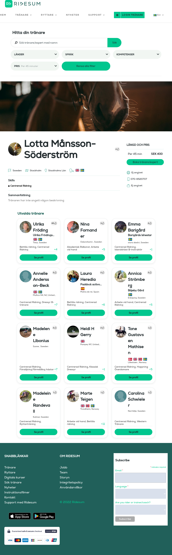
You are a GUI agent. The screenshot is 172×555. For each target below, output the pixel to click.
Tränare (10, 467)
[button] (23, 14)
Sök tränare (12, 482)
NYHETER (72, 14)
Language (121, 486)
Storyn (65, 477)
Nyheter (10, 487)
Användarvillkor (71, 487)
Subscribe (125, 519)
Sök (114, 42)
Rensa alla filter (85, 66)
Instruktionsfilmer (17, 492)
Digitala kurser (14, 477)
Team (64, 472)
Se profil (38, 257)
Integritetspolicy (71, 482)
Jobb (63, 467)
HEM (3, 14)
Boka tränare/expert (145, 162)
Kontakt (9, 497)
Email (119, 470)
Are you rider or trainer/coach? (132, 502)
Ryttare (9, 472)
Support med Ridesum (20, 502)
